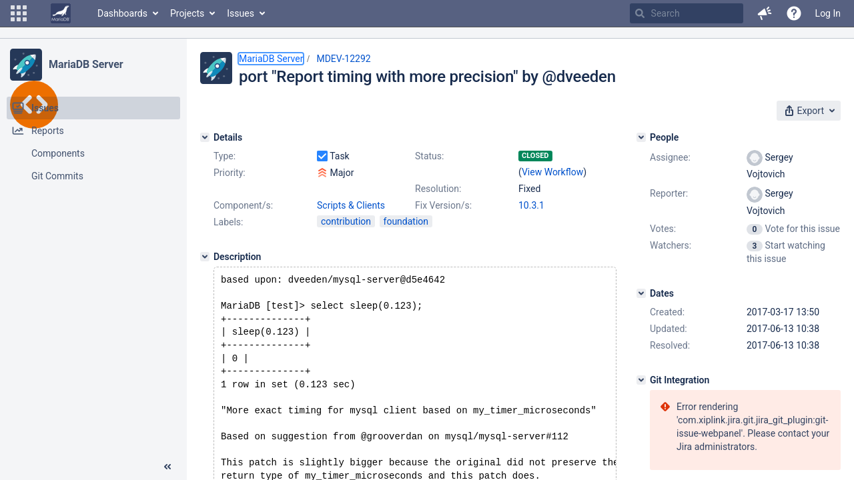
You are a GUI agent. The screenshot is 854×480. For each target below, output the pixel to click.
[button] (19, 13)
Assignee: (670, 157)
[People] (641, 137)
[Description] (204, 256)
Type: (225, 156)
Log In (828, 13)
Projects (187, 13)
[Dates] (641, 293)
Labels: (228, 222)
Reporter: (669, 193)
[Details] (204, 137)
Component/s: (243, 205)
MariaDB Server (86, 64)
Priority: (230, 172)
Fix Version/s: (443, 205)
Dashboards (122, 13)
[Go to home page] (60, 13)
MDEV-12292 (343, 58)
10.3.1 (531, 205)
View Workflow (552, 172)
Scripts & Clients (351, 205)
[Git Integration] (641, 380)
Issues (240, 13)
